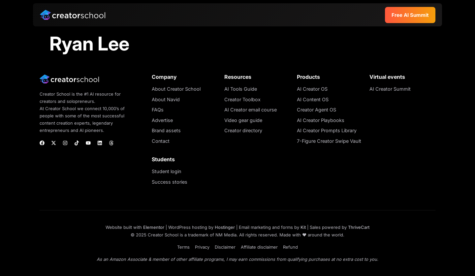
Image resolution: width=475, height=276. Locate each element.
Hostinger (225, 227)
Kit (303, 227)
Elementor (153, 227)
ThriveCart (358, 227)
